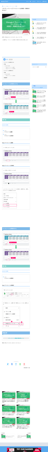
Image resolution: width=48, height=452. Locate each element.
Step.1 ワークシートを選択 (10, 67)
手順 (5, 64)
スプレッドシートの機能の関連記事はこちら (16, 338)
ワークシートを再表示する (8, 70)
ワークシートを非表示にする (9, 62)
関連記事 (5, 77)
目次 (30, 1)
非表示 (11, 59)
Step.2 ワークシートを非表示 (10, 68)
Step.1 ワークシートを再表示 (10, 75)
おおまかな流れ (7, 65)
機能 (29, 367)
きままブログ (4, 1)
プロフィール (39, 1)
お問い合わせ (44, 1)
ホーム (27, 1)
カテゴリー (34, 1)
